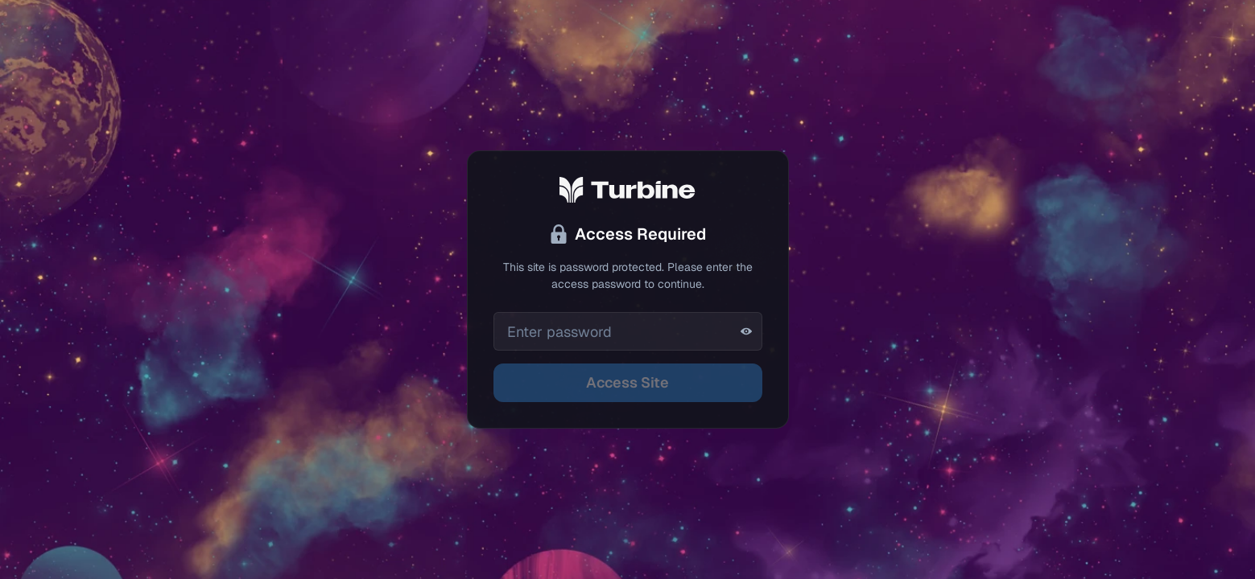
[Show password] (746, 331)
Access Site (627, 382)
